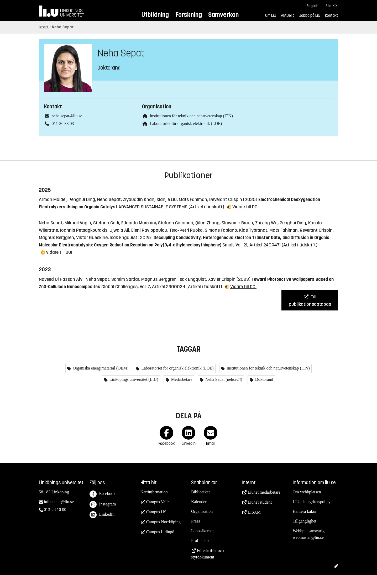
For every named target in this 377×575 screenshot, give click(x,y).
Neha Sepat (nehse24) (223, 379)
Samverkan (223, 14)
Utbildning (155, 14)
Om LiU (270, 15)
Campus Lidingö (160, 532)
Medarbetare (181, 379)
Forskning (188, 14)
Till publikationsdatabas (310, 300)
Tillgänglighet (304, 521)
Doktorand (263, 379)
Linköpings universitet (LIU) (133, 379)
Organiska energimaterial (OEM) (100, 368)
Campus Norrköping (163, 522)
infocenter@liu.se (59, 501)
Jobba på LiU (309, 15)
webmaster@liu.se (308, 537)
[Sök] (330, 6)
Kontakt (331, 15)
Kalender (199, 501)
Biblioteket (200, 492)
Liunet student (260, 502)
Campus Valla (158, 502)
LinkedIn (102, 514)
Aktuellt (287, 15)
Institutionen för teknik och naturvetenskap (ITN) (191, 116)
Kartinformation (154, 492)
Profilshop (200, 540)
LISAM (254, 512)
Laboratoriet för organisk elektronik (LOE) (186, 123)
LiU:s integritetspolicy (312, 501)
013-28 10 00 (55, 509)
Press (195, 521)
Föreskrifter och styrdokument (207, 553)
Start (44, 27)
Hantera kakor (305, 511)
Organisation (202, 511)
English (312, 6)
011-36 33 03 (63, 123)
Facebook (102, 494)
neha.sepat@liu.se (67, 116)
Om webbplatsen (307, 492)
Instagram (103, 504)
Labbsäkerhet (202, 531)
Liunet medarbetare (264, 492)
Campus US (156, 512)
